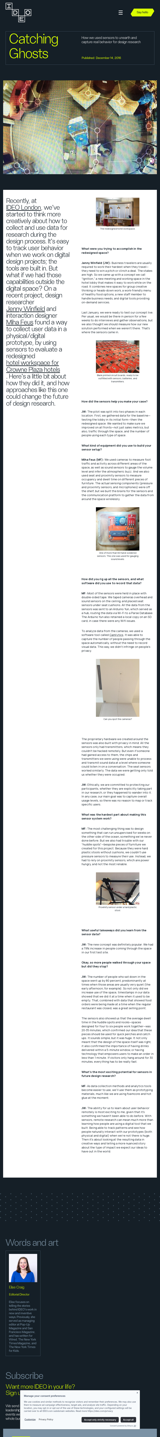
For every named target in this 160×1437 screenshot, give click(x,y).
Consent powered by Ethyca (123, 1426)
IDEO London (23, 207)
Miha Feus (19, 322)
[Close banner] (137, 1392)
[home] (18, 12)
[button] (120, 12)
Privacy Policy (46, 1419)
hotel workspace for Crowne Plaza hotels (33, 366)
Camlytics (116, 635)
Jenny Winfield (25, 309)
